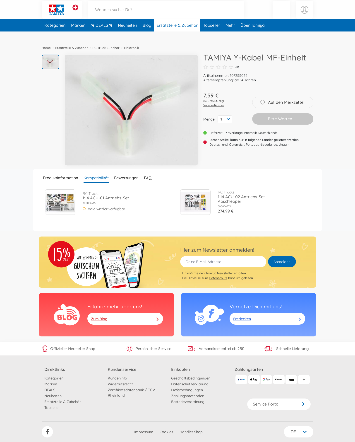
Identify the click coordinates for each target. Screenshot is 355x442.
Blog (147, 34)
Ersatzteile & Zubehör (177, 34)
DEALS (102, 34)
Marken (78, 34)
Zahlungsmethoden (187, 396)
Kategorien (55, 34)
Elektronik (131, 48)
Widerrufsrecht (120, 384)
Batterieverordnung (187, 401)
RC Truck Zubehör (106, 48)
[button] (281, 14)
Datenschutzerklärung (190, 384)
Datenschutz (218, 278)
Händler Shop (191, 432)
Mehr (230, 34)
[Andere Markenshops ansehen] (75, 12)
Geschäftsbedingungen (190, 378)
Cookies (166, 432)
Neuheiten (127, 34)
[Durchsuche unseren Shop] (166, 14)
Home (46, 48)
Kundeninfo (117, 378)
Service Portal (279, 404)
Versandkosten (213, 105)
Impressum (143, 432)
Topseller (211, 34)
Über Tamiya (252, 34)
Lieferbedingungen (187, 390)
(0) (221, 67)
